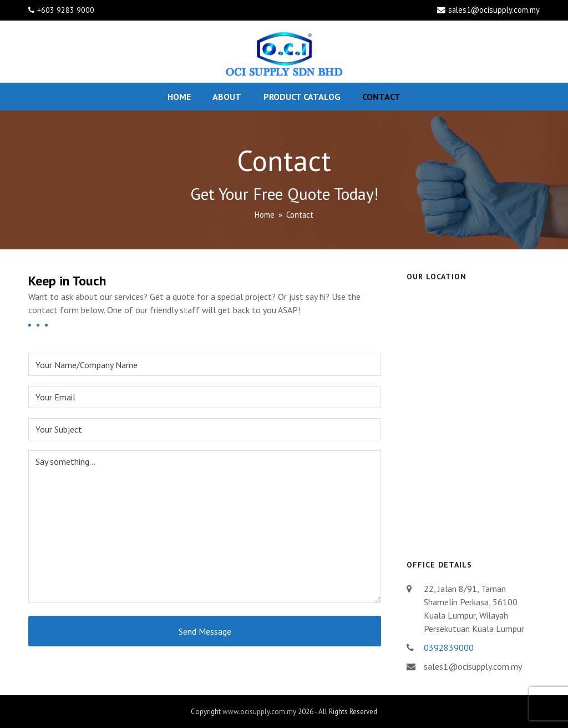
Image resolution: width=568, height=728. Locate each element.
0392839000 (449, 647)
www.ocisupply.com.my (259, 711)
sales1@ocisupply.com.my (494, 9)
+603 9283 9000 (65, 10)
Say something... (204, 526)
